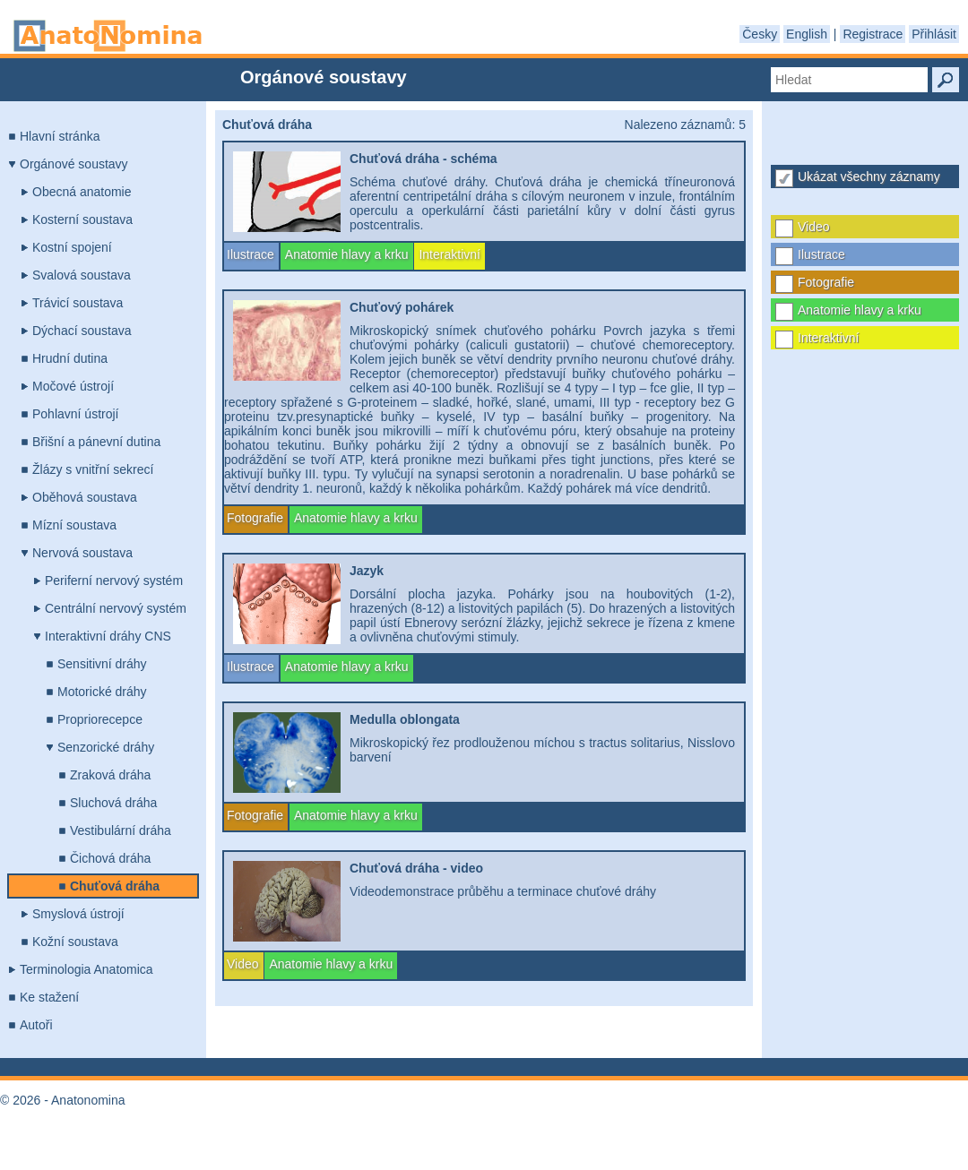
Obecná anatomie (82, 192)
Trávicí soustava (77, 303)
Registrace (873, 34)
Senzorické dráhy (105, 747)
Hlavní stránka (59, 136)
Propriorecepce (100, 719)
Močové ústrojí (73, 386)
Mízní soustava (74, 525)
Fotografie (826, 282)
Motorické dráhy (102, 691)
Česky (759, 34)
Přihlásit (934, 34)
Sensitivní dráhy (102, 664)
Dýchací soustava (82, 330)
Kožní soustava (75, 941)
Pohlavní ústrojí (75, 414)
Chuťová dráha (115, 886)
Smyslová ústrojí (78, 914)
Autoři (36, 1025)
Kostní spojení (72, 247)
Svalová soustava (81, 275)
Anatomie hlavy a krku (859, 310)
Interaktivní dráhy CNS (108, 636)
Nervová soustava (82, 553)
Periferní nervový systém (114, 580)
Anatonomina (107, 36)
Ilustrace (821, 254)
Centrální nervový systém (115, 608)
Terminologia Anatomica (86, 969)
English (806, 34)
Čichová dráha (110, 858)
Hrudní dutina (70, 358)
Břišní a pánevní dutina (96, 441)
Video (814, 226)
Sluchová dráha (113, 803)
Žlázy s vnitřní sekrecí (92, 469)
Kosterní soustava (82, 219)
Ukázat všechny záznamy (869, 176)
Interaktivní (828, 338)
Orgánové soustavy (74, 164)
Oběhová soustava (84, 497)
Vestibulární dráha (120, 830)
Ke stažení (49, 997)
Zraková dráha (110, 775)
